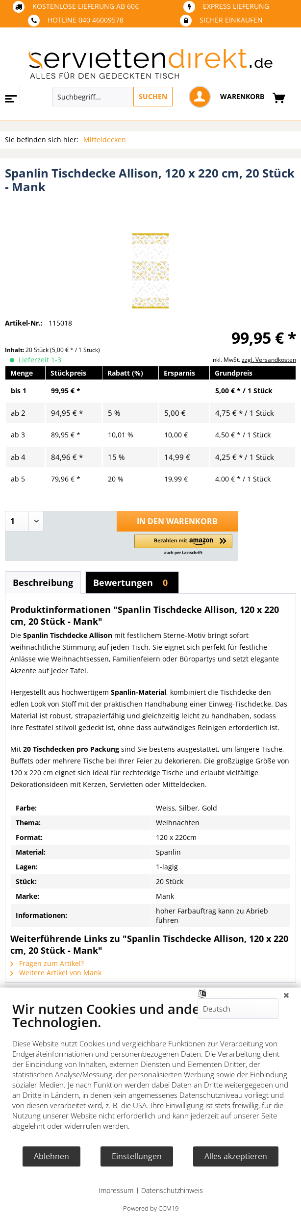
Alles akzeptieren (235, 1156)
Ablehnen (51, 1156)
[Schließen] (286, 995)
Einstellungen (137, 1156)
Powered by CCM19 (150, 1208)
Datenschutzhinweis (172, 1190)
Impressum (116, 1190)
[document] (150, 1073)
